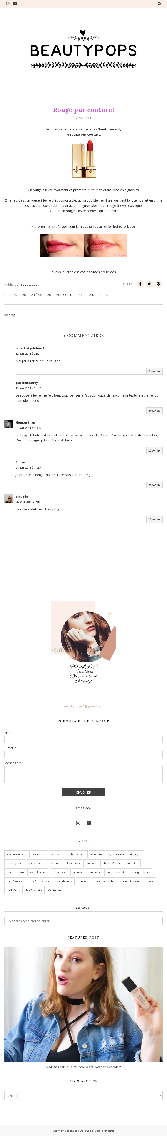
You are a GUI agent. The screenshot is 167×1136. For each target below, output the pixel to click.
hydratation (116, 854)
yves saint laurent (94, 295)
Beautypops (72, 1130)
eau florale (95, 872)
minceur (83, 881)
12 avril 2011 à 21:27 (28, 354)
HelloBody (13, 890)
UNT (33, 881)
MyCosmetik (34, 890)
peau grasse (15, 863)
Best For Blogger (104, 1130)
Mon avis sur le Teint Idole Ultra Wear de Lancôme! (83, 1067)
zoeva (149, 881)
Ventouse (54, 890)
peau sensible (104, 881)
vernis (55, 854)
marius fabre (15, 872)
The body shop (75, 854)
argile (45, 881)
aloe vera (92, 863)
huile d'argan (113, 863)
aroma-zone (60, 872)
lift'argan (135, 854)
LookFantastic (16, 881)
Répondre (154, 371)
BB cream (39, 854)
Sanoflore (73, 863)
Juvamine (35, 863)
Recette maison (17, 854)
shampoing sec (129, 881)
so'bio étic (54, 863)
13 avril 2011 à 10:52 (28, 388)
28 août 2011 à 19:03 (28, 502)
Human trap (25, 422)
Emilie (20, 462)
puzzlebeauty (27, 382)
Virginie (22, 496)
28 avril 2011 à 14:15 (28, 467)
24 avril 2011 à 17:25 (28, 428)
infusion (132, 863)
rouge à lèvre (31, 295)
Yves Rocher (38, 872)
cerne (78, 872)
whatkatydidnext (30, 348)
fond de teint (63, 881)
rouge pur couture (61, 295)
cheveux (96, 854)
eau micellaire (117, 872)
